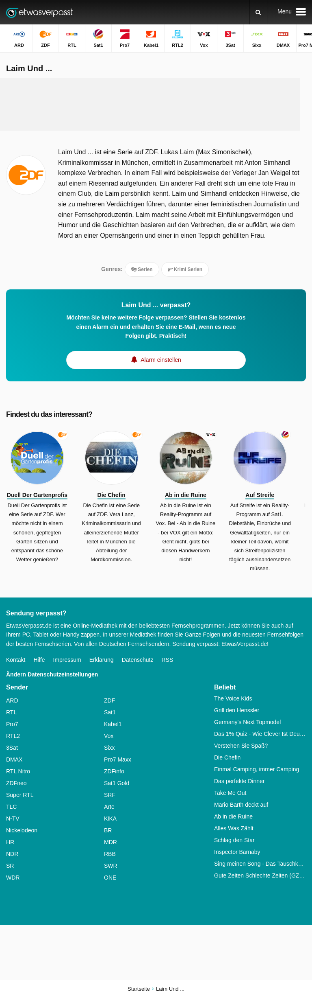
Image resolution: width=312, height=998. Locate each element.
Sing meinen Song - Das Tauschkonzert (260, 863)
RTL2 (13, 736)
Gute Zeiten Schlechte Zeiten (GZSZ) (260, 875)
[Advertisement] (156, 104)
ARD (12, 700)
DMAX (14, 759)
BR (108, 830)
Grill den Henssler (236, 710)
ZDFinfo (114, 771)
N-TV (13, 818)
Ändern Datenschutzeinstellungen (52, 674)
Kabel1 (113, 724)
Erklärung (101, 660)
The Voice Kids (233, 698)
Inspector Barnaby (237, 852)
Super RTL (19, 795)
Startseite (139, 989)
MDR (110, 842)
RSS (167, 660)
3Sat (12, 747)
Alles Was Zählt (234, 828)
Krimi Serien (185, 269)
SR (10, 865)
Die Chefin (227, 757)
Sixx (109, 747)
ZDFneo (16, 783)
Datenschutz (138, 660)
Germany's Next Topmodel (247, 722)
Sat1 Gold (116, 783)
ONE (110, 877)
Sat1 (110, 712)
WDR (13, 877)
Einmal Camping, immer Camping (256, 769)
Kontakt (15, 660)
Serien (142, 269)
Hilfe (39, 660)
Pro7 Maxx (117, 759)
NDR (12, 854)
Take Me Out (230, 793)
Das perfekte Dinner (239, 781)
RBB (110, 854)
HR (10, 842)
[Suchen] (258, 12)
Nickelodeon (21, 830)
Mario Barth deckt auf (241, 804)
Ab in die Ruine (233, 816)
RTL (11, 712)
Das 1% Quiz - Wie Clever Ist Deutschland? (260, 734)
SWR (110, 865)
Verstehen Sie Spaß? (241, 745)
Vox (108, 736)
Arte (109, 806)
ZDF (109, 700)
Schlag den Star (234, 840)
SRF (109, 795)
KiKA (110, 818)
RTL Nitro (18, 771)
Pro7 (12, 724)
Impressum (67, 660)
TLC (11, 806)
